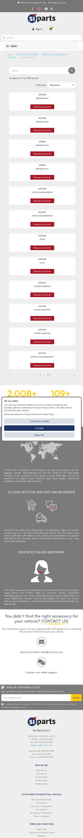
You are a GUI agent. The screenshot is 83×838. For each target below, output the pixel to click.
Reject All (39, 434)
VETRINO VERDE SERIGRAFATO (42, 357)
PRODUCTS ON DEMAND (27, 54)
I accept (39, 428)
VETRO (42, 239)
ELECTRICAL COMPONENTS (54, 54)
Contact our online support (41, 672)
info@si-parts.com (44, 745)
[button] (42, 106)
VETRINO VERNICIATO (42, 286)
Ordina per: (41, 85)
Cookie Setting (41, 784)
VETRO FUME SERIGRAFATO (42, 192)
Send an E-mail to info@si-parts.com (41, 652)
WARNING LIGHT (42, 98)
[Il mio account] (37, 29)
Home (10, 54)
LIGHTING (12, 57)
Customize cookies (39, 421)
